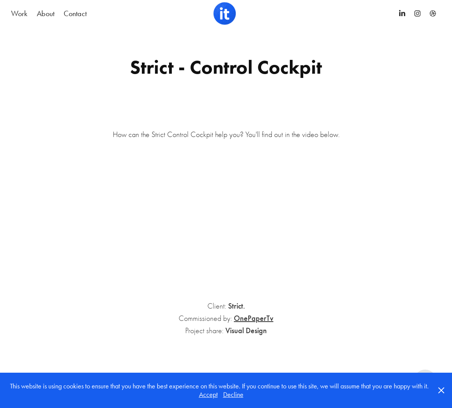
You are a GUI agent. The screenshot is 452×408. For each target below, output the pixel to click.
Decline (233, 394)
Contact (75, 13)
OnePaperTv (253, 318)
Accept (208, 394)
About (45, 13)
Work (19, 13)
